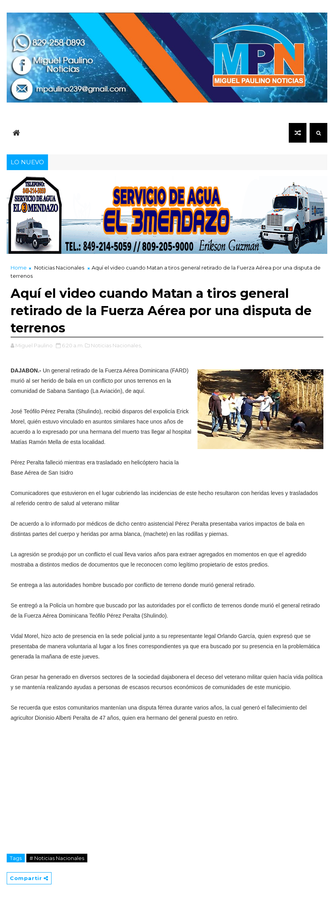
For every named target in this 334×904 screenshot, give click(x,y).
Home (19, 267)
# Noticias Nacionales (57, 858)
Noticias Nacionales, (116, 345)
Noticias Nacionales (59, 267)
